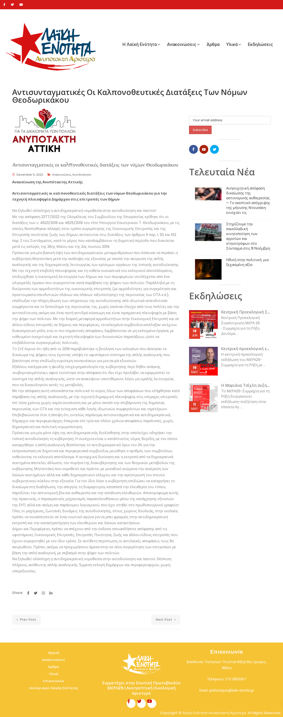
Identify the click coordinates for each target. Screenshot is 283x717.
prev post (26, 619)
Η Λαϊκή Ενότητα (139, 44)
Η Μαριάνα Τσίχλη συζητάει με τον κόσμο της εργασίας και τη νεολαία (246, 385)
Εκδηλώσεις (260, 44)
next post (166, 619)
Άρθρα (213, 44)
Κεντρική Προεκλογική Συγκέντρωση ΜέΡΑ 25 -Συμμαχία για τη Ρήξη (246, 312)
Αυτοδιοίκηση (81, 175)
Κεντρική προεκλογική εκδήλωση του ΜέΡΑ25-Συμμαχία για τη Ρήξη (246, 349)
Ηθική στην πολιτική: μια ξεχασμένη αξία (247, 262)
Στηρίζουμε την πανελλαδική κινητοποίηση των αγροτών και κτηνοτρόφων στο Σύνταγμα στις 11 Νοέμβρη (248, 236)
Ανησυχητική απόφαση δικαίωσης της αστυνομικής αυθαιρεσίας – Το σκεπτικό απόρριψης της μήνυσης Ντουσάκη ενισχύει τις (248, 200)
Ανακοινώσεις (181, 44)
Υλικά (232, 44)
